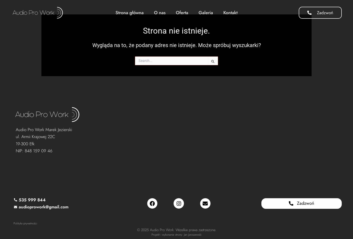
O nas (159, 12)
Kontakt (230, 12)
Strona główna (129, 12)
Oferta (182, 12)
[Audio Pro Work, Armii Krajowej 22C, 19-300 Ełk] (214, 138)
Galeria (206, 12)
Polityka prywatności (25, 223)
